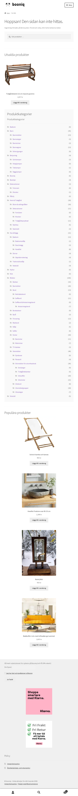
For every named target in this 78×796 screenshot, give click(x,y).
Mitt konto (13, 792)
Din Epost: (8, 667)
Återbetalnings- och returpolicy (18, 768)
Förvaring (16, 319)
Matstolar (19, 343)
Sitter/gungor (18, 151)
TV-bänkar (16, 347)
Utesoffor (21, 376)
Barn (11, 131)
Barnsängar (17, 139)
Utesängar (19, 392)
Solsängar (21, 368)
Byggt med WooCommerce (28, 784)
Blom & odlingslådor (20, 204)
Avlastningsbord (24, 306)
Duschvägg (19, 245)
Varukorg (60, 791)
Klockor (15, 192)
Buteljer (13, 180)
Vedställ (16, 266)
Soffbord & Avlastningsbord (25, 302)
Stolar (15, 335)
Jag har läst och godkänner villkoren (19, 673)
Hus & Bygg (14, 233)
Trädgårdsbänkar (24, 372)
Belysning (13, 155)
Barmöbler (17, 286)
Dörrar (15, 253)
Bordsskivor (17, 310)
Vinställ (12, 396)
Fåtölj (12, 196)
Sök (39, 792)
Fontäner (18, 212)
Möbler (12, 278)
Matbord (16, 323)
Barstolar (18, 339)
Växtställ (16, 229)
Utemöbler (17, 351)
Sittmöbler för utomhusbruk (25, 363)
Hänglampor (17, 164)
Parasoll (18, 359)
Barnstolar (17, 143)
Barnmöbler (17, 135)
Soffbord (18, 298)
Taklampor (17, 168)
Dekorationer (15, 184)
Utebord (18, 384)
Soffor (15, 331)
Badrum (13, 127)
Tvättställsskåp (18, 261)
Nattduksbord (20, 294)
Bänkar (15, 282)
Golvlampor (17, 159)
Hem (8, 13)
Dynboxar (18, 355)
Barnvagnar (17, 147)
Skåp (14, 327)
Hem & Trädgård (16, 200)
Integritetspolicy (13, 764)
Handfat (18, 249)
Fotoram (16, 188)
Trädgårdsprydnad (21, 221)
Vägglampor (17, 172)
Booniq (12, 176)
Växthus (15, 225)
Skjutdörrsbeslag (21, 257)
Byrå (14, 314)
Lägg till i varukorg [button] (20, 102)
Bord (14, 290)
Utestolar (21, 380)
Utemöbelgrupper (21, 388)
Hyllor (12, 270)
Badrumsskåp (20, 241)
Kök (11, 274)
